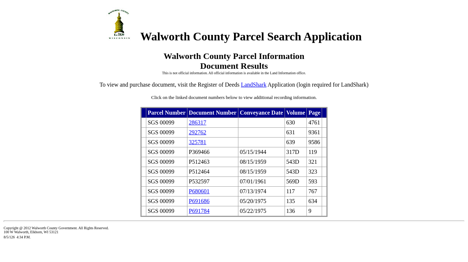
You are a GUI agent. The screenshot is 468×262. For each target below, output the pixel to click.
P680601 (199, 191)
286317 (197, 122)
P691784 (199, 211)
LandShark (253, 85)
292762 (197, 132)
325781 (197, 142)
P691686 (199, 201)
